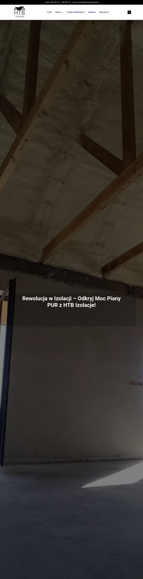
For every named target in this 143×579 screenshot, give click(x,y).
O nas (49, 12)
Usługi (59, 12)
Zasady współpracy (76, 12)
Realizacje (104, 12)
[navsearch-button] (129, 12)
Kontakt (92, 12)
